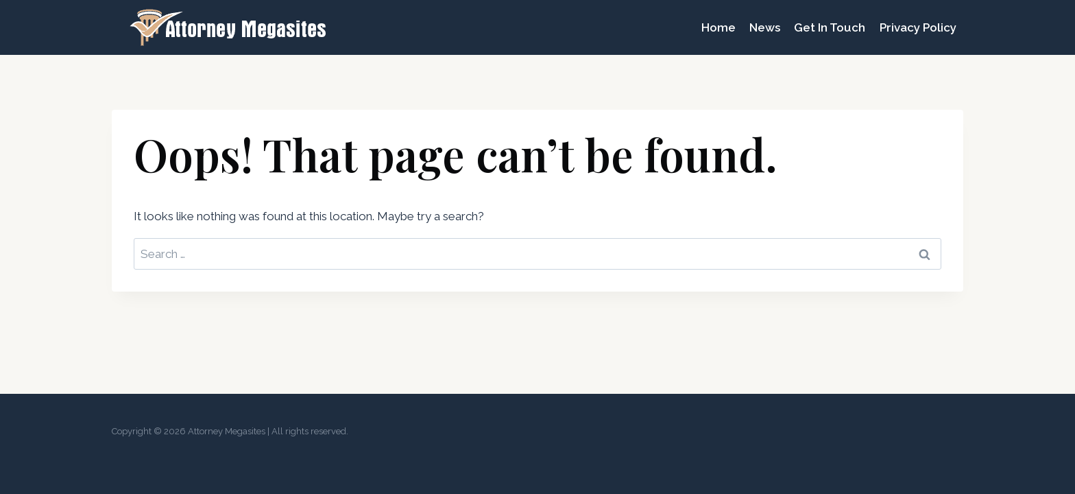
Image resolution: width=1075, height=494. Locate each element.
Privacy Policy (918, 27)
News (764, 27)
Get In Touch (829, 27)
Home (718, 27)
